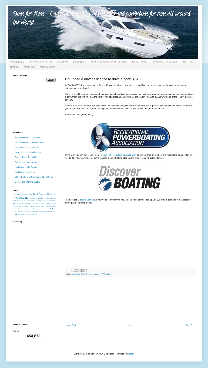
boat (30, 194)
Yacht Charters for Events (26, 167)
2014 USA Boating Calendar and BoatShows (34, 177)
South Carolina (32, 212)
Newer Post (71, 325)
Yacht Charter (22, 214)
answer (24, 194)
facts (54, 201)
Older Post (190, 325)
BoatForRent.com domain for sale (29, 142)
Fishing (27, 203)
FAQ (103, 274)
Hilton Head (187, 61)
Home (130, 325)
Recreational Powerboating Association (118, 155)
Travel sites (48, 212)
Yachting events (47, 67)
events (40, 201)
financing (20, 203)
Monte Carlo (17, 209)
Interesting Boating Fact (40, 61)
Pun (34, 209)
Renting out (22, 212)
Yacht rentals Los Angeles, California (109, 61)
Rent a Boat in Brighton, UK (26, 147)
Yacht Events (32, 214)
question (40, 209)
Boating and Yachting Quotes (27, 182)
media (47, 206)
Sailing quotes (17, 61)
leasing (32, 206)
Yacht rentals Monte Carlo (164, 61)
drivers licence (86, 274)
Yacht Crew (29, 67)
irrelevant (23, 206)
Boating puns (79, 61)
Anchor (19, 194)
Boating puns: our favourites (27, 162)
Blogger (130, 354)
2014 (14, 194)
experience (97, 274)
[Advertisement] (32, 106)
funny (37, 203)
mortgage (25, 209)
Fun (33, 203)
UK (55, 212)
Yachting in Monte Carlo (25, 172)
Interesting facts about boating (28, 152)
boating (24, 197)
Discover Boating (86, 200)
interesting (16, 206)
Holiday (53, 203)
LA (28, 206)
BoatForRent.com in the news (27, 137)
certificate (76, 274)
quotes (45, 209)
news (31, 209)
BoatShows (62, 61)
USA (15, 214)
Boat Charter (39, 194)
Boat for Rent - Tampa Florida (27, 157)
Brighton (14, 67)
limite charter (39, 206)
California (16, 201)
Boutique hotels (43, 198)
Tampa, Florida (139, 61)
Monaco (53, 206)
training (109, 274)
